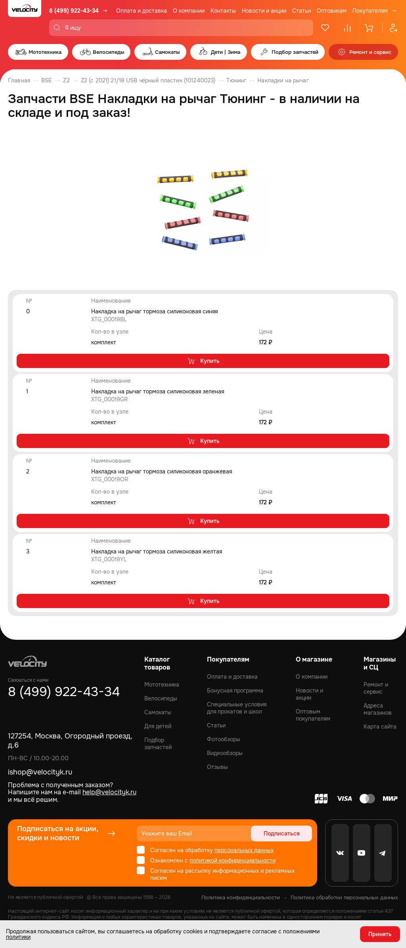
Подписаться (282, 833)
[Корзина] (369, 28)
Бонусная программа (235, 690)
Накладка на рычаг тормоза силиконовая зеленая (157, 391)
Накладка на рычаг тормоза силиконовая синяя (154, 311)
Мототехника (161, 684)
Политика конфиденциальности (240, 897)
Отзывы (217, 767)
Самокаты (157, 712)
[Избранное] (325, 28)
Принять (380, 934)
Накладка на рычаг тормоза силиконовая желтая (156, 551)
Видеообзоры (225, 753)
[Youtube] (361, 853)
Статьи (301, 10)
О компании (189, 10)
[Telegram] (383, 853)
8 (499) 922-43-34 (74, 10)
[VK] (340, 853)
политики (18, 936)
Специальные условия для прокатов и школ (236, 708)
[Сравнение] (347, 28)
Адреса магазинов (378, 709)
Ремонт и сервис (376, 688)
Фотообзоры (223, 739)
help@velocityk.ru (109, 792)
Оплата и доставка (141, 10)
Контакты (223, 10)
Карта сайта (380, 726)
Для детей (157, 726)
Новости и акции (264, 10)
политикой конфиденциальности (233, 860)
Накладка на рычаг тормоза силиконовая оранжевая (161, 471)
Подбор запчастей (158, 743)
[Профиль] (390, 28)
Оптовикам (332, 10)
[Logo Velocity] (24, 18)
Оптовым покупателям (313, 715)
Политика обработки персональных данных (344, 897)
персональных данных (244, 850)
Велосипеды (160, 698)
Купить (203, 361)
